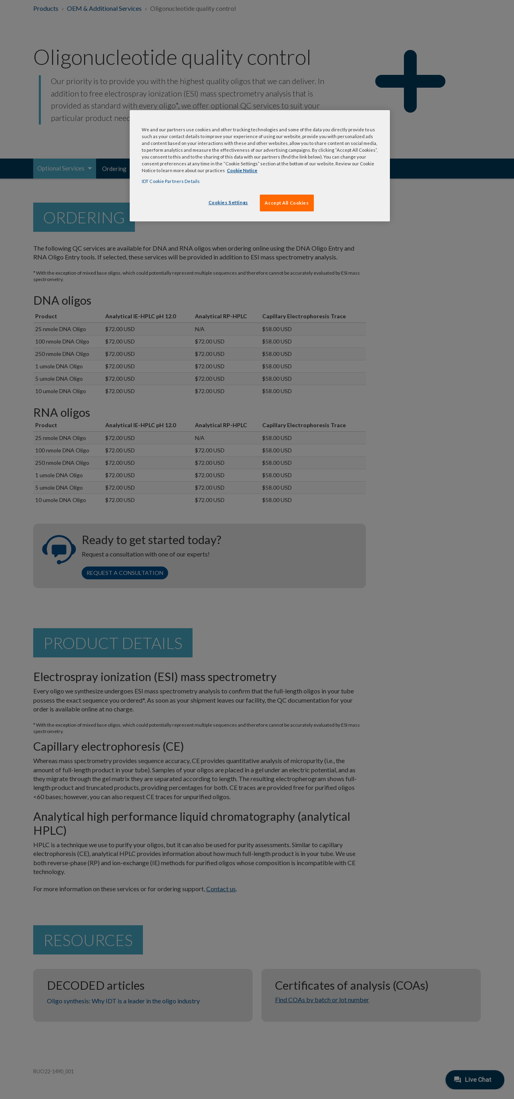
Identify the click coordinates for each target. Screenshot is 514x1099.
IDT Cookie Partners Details (171, 181)
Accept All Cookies (287, 202)
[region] (260, 165)
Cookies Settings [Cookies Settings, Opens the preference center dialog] (228, 202)
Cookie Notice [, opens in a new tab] (242, 170)
